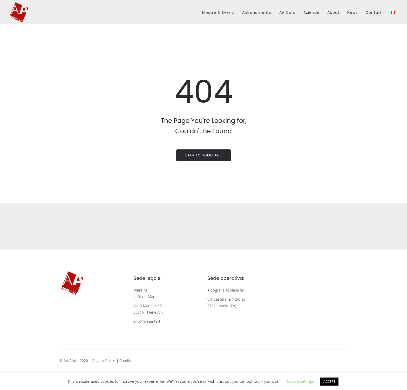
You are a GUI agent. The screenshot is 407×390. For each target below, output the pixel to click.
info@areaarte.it (146, 321)
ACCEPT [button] (329, 381)
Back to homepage (203, 155)
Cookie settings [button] (300, 381)
